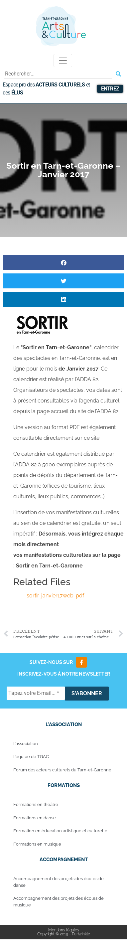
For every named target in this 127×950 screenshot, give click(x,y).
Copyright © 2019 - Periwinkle (63, 934)
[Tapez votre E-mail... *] (36, 693)
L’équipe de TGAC (31, 756)
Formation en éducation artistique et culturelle (60, 830)
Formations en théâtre (35, 804)
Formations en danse (34, 817)
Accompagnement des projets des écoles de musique (58, 901)
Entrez (110, 88)
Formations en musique (37, 844)
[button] (63, 262)
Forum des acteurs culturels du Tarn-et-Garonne (62, 769)
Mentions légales (63, 930)
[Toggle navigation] (63, 60)
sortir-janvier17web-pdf (55, 595)
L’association (25, 743)
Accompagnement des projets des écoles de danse (58, 882)
